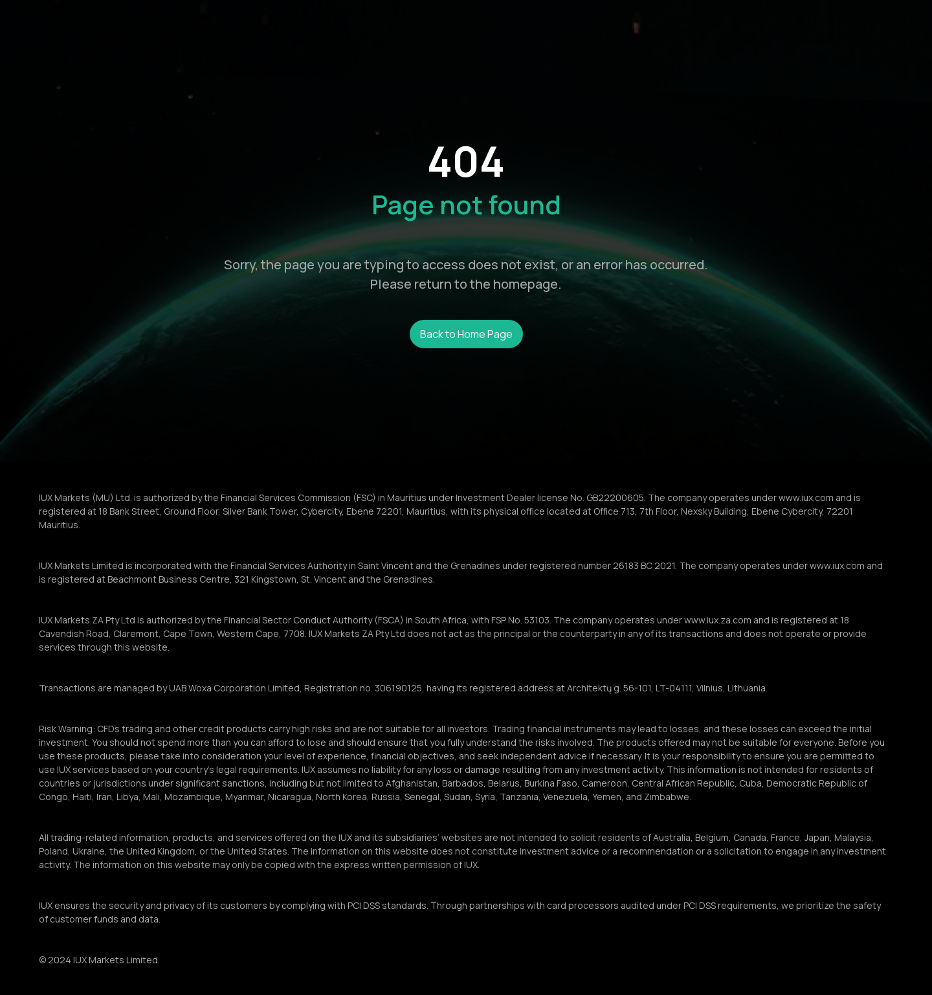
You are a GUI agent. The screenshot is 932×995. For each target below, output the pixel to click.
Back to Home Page (466, 334)
